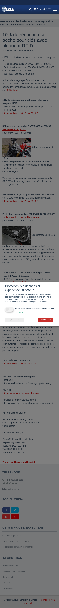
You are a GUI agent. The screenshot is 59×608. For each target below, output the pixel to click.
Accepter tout (45, 320)
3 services (19, 313)
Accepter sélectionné (14, 320)
